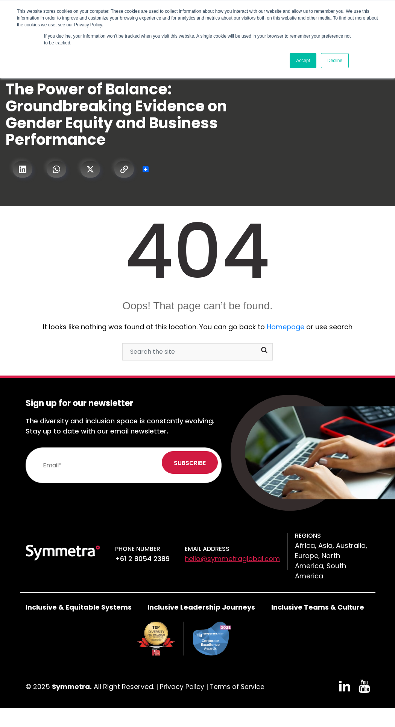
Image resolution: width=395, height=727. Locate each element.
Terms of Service (239, 686)
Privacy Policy (182, 686)
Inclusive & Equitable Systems (79, 607)
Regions (308, 535)
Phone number (137, 548)
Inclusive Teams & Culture (317, 607)
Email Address (207, 548)
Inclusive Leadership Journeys (201, 607)
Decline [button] (334, 60)
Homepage (285, 327)
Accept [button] (303, 60)
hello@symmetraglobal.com (232, 558)
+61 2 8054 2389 (142, 558)
